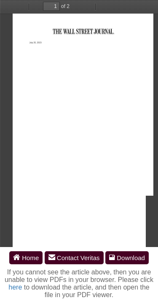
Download (127, 257)
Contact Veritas (74, 257)
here (15, 287)
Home (26, 257)
